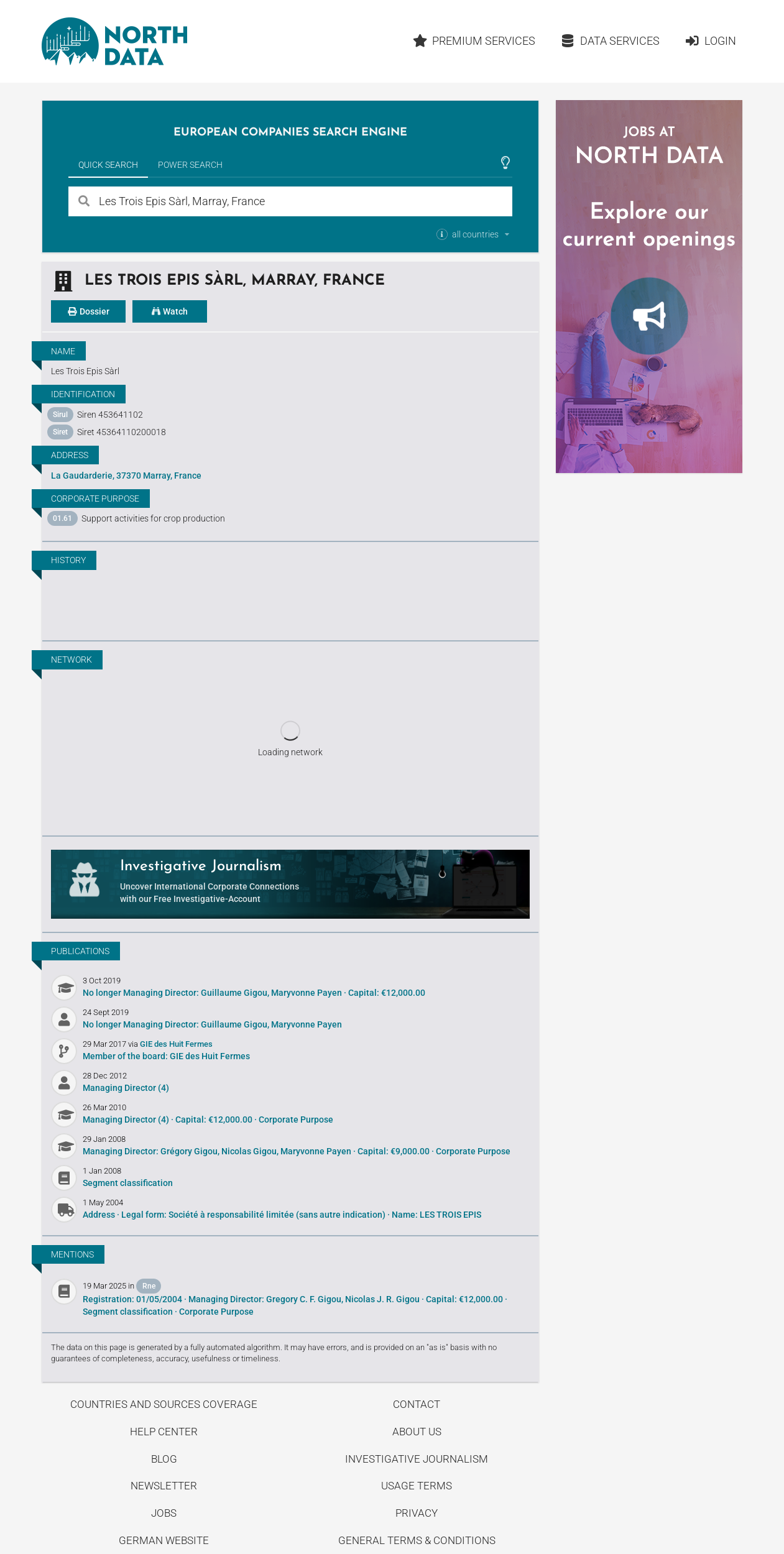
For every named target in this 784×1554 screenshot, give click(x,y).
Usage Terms (416, 1485)
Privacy (416, 1513)
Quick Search (108, 165)
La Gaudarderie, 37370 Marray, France (126, 475)
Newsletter (164, 1485)
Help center (164, 1431)
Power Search (190, 165)
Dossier (88, 311)
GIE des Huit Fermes (176, 1044)
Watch (169, 311)
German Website (164, 1540)
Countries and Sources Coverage (163, 1404)
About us (416, 1431)
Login (710, 40)
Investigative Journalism (416, 1459)
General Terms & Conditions (417, 1540)
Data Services (610, 40)
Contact (416, 1404)
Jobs (164, 1513)
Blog (164, 1459)
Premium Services (474, 40)
